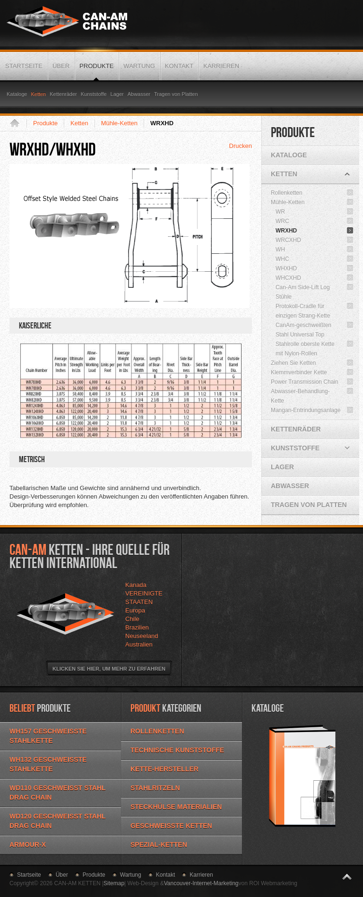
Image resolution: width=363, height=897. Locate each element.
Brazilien (137, 627)
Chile (132, 618)
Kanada (136, 584)
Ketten (79, 123)
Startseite (17, 123)
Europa (135, 610)
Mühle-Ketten (119, 123)
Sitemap (114, 883)
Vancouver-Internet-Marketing (201, 883)
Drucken (240, 145)
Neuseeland (141, 635)
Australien (139, 644)
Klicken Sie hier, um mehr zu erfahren (108, 669)
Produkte (45, 123)
